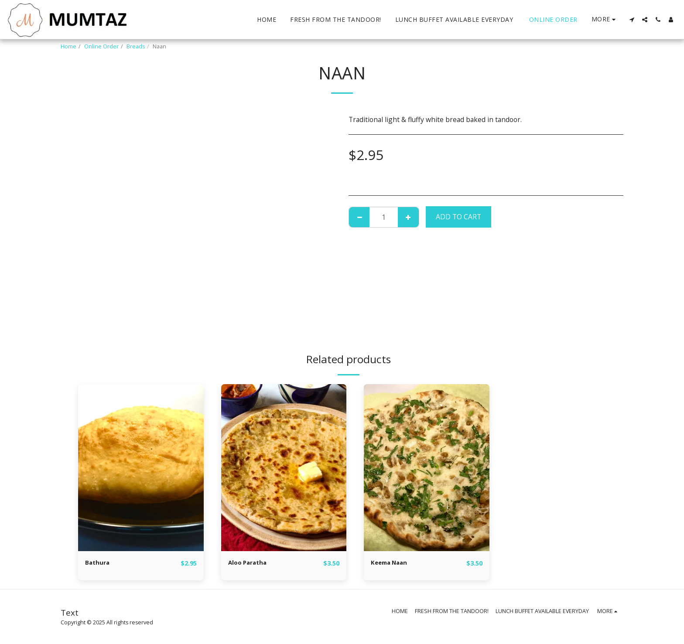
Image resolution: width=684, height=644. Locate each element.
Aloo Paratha (251, 563)
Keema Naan (393, 563)
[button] (632, 20)
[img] (141, 467)
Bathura (99, 563)
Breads (136, 46)
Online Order (101, 46)
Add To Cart (458, 216)
